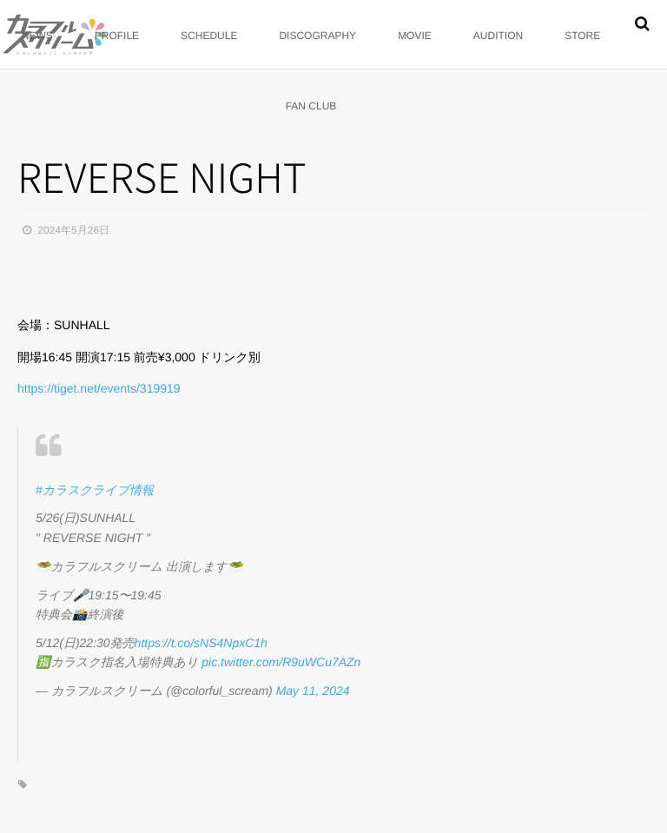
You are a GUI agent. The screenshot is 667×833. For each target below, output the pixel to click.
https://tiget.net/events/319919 (99, 388)
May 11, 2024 (313, 690)
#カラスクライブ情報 (95, 490)
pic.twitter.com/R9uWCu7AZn (280, 662)
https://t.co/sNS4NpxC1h (201, 643)
